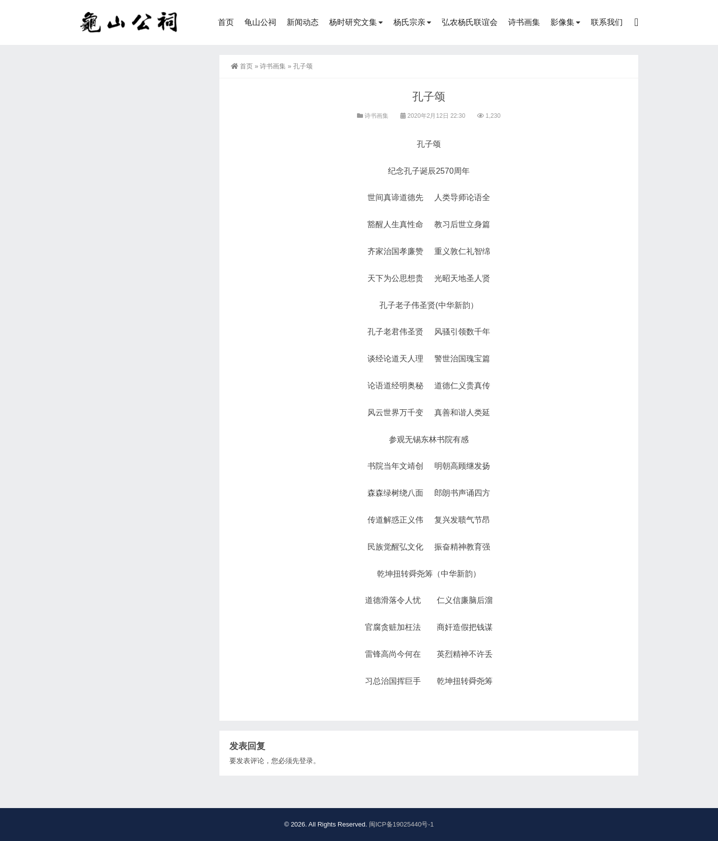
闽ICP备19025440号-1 (401, 824)
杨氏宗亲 (409, 22)
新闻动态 (303, 22)
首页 (226, 22)
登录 (306, 761)
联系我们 (607, 22)
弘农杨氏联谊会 (470, 22)
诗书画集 (524, 22)
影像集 (562, 22)
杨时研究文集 (353, 22)
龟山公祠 (260, 22)
